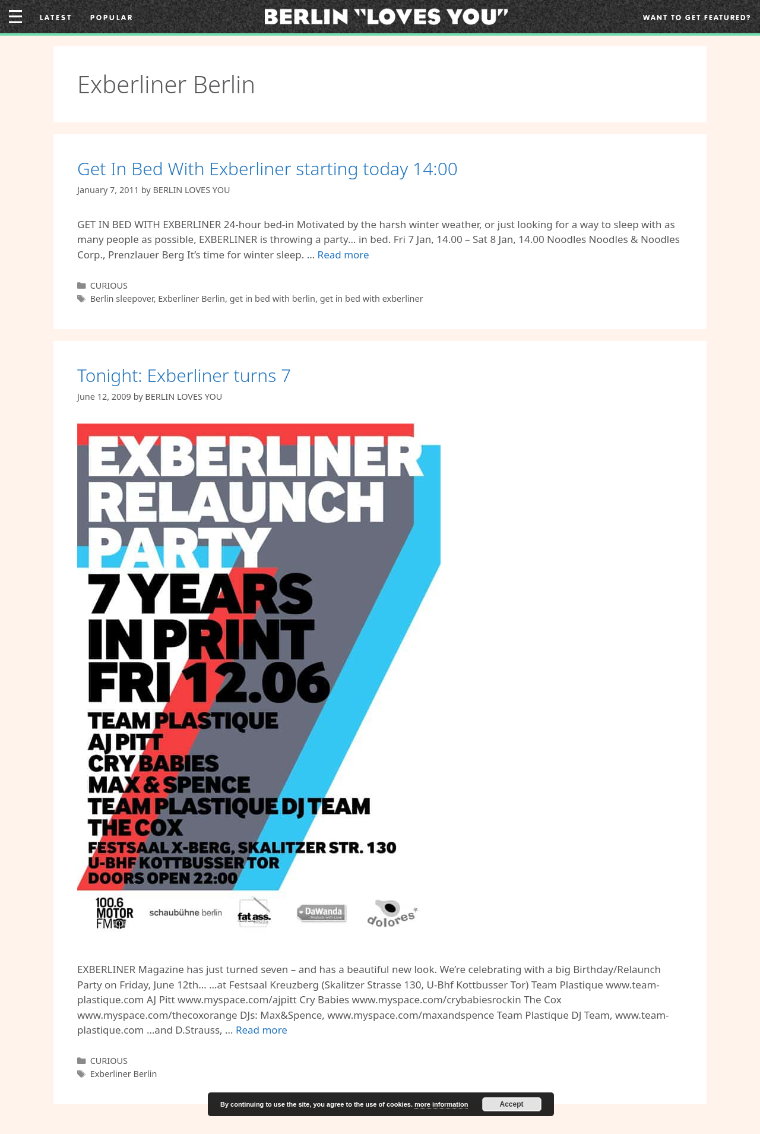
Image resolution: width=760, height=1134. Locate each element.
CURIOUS (109, 285)
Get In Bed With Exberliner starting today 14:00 (267, 168)
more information (441, 1104)
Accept (512, 1104)
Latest (56, 17)
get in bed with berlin (272, 298)
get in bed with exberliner (371, 298)
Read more (343, 254)
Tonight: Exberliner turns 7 (184, 375)
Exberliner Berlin (191, 298)
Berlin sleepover (122, 298)
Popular (112, 17)
